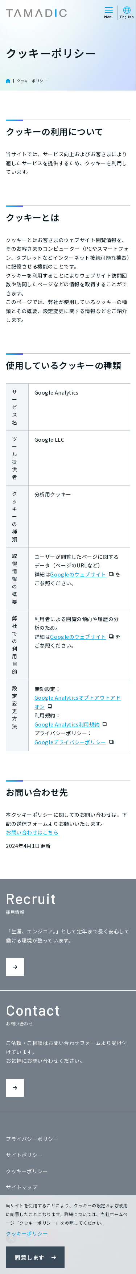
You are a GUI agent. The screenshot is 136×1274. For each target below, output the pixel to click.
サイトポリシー (24, 1154)
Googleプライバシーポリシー (74, 742)
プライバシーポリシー (32, 1138)
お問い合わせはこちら (32, 832)
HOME (8, 81)
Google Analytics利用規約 (71, 724)
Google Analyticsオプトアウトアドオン (77, 702)
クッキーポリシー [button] (27, 1233)
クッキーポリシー (32, 80)
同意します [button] (30, 1257)
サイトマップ (21, 1187)
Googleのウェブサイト (82, 574)
